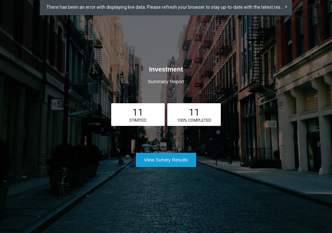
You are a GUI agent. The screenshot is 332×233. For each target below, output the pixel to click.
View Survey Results (166, 159)
